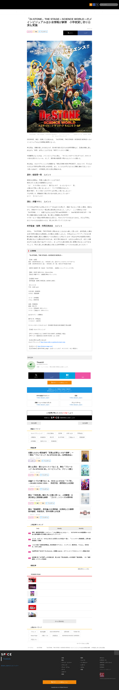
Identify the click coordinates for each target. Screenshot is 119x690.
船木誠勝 (42, 631)
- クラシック (64, 665)
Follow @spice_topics (43, 398)
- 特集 (81, 669)
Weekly (59, 528)
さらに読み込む (65, 621)
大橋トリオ (44, 635)
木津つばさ (69, 433)
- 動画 (81, 657)
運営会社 (102, 657)
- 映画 (62, 674)
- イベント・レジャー (66, 662)
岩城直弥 (42, 437)
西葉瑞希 (81, 437)
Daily (37, 528)
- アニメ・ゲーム (65, 667)
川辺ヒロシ (33, 639)
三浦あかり (71, 437)
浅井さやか (43, 441)
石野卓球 (65, 631)
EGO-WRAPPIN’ (54, 631)
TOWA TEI (76, 631)
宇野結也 (79, 433)
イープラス (30, 647)
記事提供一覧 (103, 660)
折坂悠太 (54, 635)
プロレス (32, 631)
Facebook (7, 659)
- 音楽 (62, 657)
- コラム (82, 667)
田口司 (51, 437)
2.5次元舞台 (49, 433)
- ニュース (82, 660)
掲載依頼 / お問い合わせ (106, 662)
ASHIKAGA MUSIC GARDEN (70, 635)
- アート (63, 669)
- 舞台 (62, 660)
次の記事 (86, 423)
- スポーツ (63, 671)
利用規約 (102, 667)
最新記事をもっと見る (84, 569)
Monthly (81, 528)
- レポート (82, 665)
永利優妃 (32, 441)
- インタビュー (83, 662)
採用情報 (102, 665)
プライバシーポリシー (105, 669)
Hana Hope (33, 635)
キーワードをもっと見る (84, 643)
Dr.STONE (60, 437)
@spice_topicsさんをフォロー (10, 665)
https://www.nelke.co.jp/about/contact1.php (53, 342)
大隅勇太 (32, 437)
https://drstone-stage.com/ (45, 346)
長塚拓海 (53, 441)
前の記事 (32, 423)
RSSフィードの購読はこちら (60, 382)
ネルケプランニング (35, 433)
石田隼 (59, 433)
